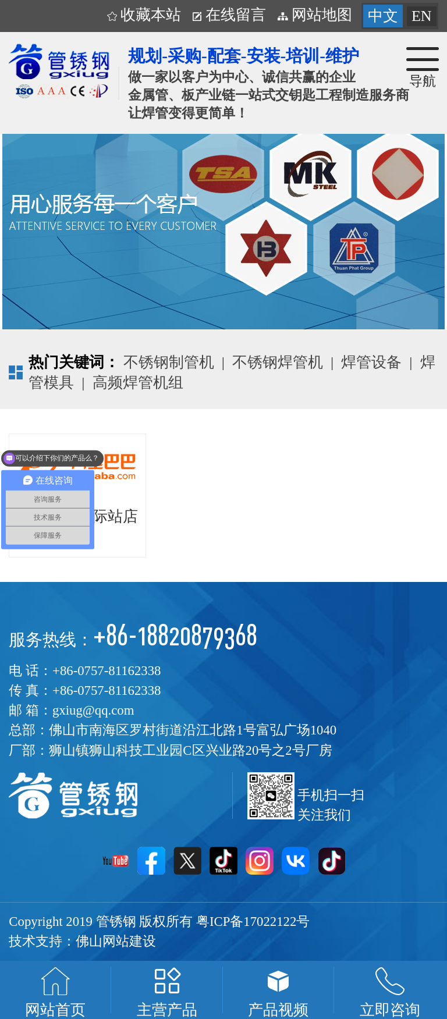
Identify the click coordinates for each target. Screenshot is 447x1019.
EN (421, 16)
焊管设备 (371, 362)
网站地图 (315, 14)
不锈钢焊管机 (277, 362)
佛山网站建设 (116, 941)
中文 (383, 16)
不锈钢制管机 (168, 362)
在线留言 (229, 14)
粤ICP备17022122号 (253, 921)
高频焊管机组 (138, 382)
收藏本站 (144, 14)
